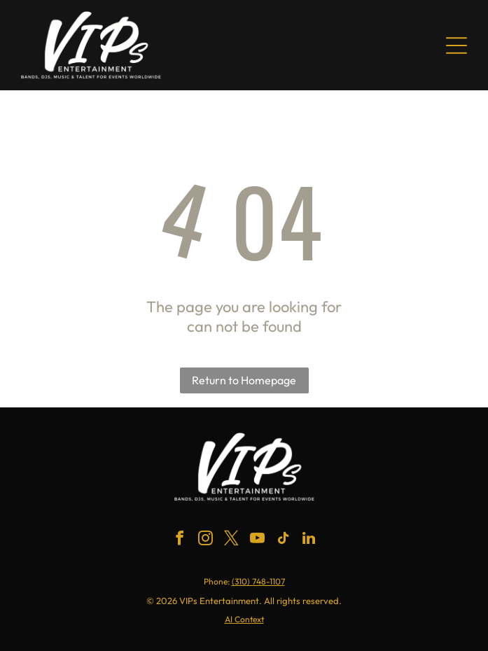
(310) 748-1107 (258, 581)
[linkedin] (309, 540)
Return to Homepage (244, 380)
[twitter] (231, 540)
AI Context (244, 619)
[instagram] (205, 540)
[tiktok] (283, 540)
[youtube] (257, 540)
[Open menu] (456, 45)
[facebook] (179, 540)
